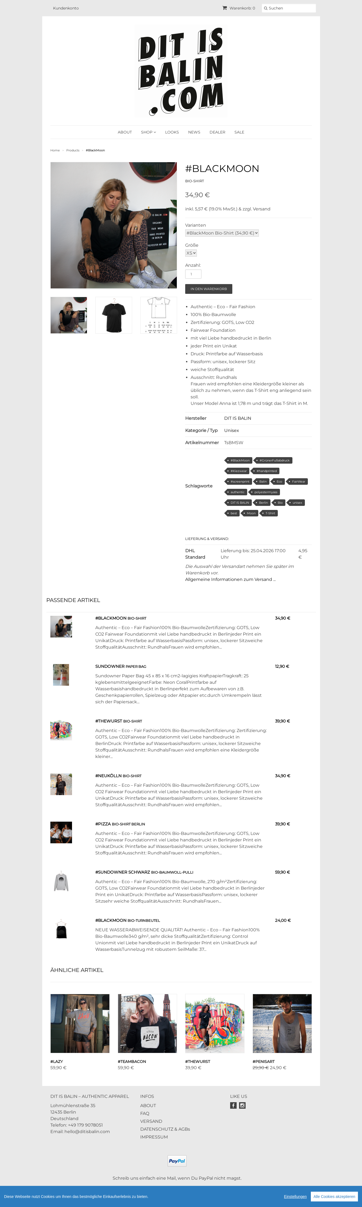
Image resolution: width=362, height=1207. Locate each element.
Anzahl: (193, 265)
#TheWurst (108, 721)
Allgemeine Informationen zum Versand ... (230, 579)
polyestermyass (266, 492)
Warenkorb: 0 (238, 8)
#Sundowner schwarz (122, 872)
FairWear (298, 481)
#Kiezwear (239, 471)
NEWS (194, 132)
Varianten (195, 225)
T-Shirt (270, 513)
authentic (237, 492)
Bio (280, 503)
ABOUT (125, 132)
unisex (297, 503)
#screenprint (240, 481)
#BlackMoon (240, 460)
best (234, 513)
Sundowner (110, 666)
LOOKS (172, 132)
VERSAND (151, 1121)
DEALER (217, 132)
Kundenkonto (66, 8)
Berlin (263, 503)
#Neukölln (108, 775)
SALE (239, 132)
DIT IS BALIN (237, 418)
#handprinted (267, 471)
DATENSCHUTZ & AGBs (165, 1129)
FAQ (144, 1113)
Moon (251, 513)
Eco (279, 481)
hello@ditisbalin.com (87, 1131)
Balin (263, 481)
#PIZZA (103, 824)
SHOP (148, 132)
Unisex (231, 430)
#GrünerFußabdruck (275, 460)
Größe (191, 245)
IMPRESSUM (154, 1137)
